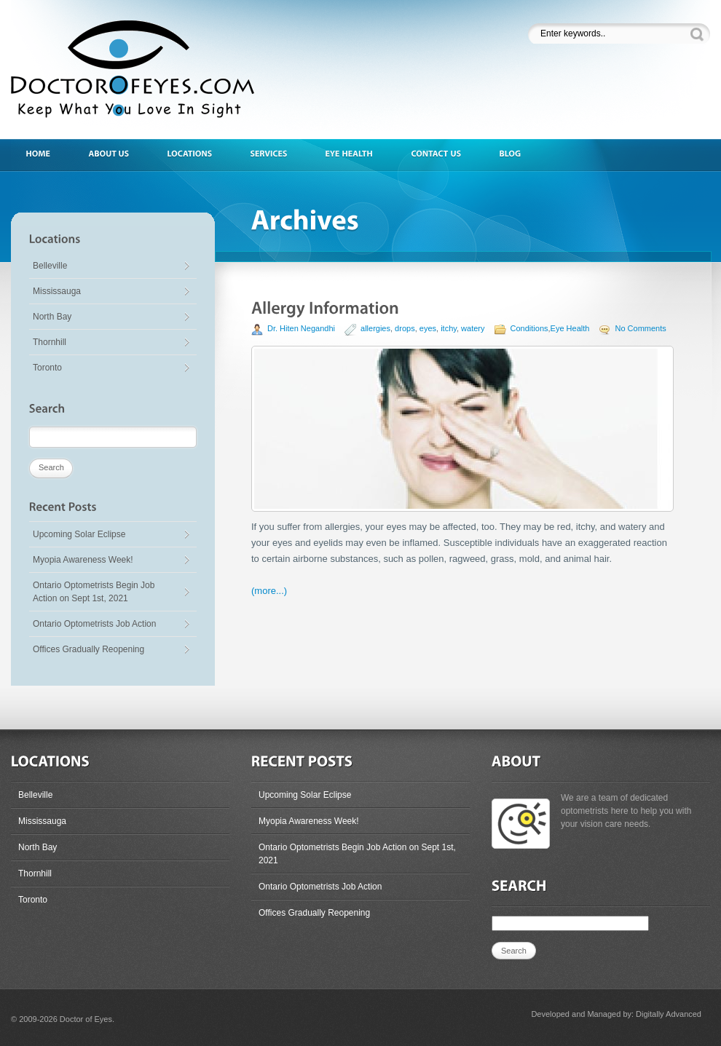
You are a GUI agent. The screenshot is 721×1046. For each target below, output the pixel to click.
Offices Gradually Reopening (88, 649)
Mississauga (57, 291)
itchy (449, 328)
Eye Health (570, 328)
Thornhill (49, 342)
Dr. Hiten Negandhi (301, 328)
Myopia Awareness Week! (83, 560)
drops (405, 328)
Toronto (47, 367)
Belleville (50, 266)
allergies (375, 328)
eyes (427, 328)
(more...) (269, 590)
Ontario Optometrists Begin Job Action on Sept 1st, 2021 (93, 591)
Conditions (529, 328)
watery (472, 328)
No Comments (640, 328)
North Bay (52, 317)
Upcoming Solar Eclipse (79, 534)
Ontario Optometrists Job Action (94, 624)
